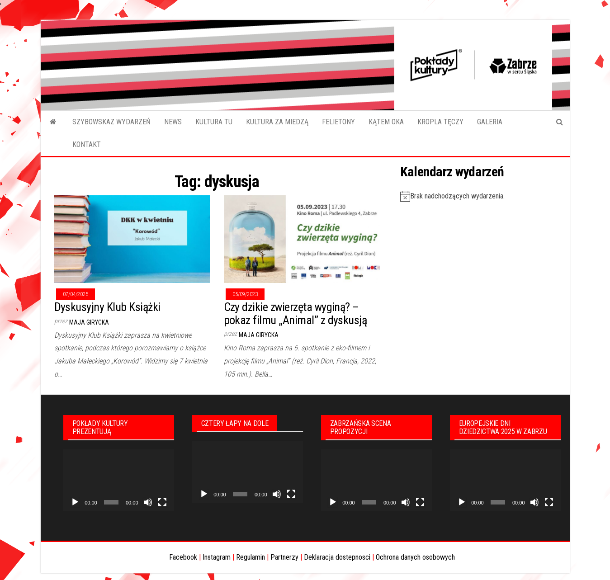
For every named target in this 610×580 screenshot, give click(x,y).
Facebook (183, 557)
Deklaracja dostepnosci (337, 557)
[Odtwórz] (75, 502)
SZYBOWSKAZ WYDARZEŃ (111, 122)
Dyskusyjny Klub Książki (107, 307)
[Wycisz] (147, 502)
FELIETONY (338, 122)
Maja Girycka (89, 322)
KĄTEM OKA (386, 122)
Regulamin (250, 557)
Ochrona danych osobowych (415, 557)
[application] (118, 480)
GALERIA (489, 122)
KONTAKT (86, 144)
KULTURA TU (213, 122)
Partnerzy (284, 557)
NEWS (173, 122)
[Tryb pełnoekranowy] (162, 502)
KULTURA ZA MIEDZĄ (277, 122)
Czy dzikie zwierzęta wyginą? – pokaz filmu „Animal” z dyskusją (295, 313)
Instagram (217, 557)
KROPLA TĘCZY (440, 122)
